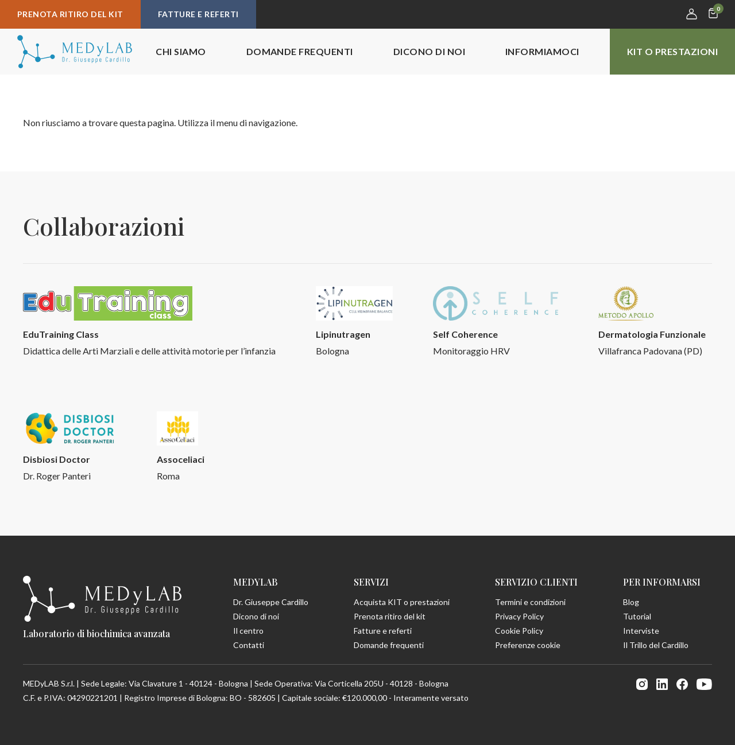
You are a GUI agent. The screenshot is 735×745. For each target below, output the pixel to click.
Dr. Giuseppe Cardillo (270, 602)
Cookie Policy (519, 630)
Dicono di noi (429, 51)
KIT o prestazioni (672, 51)
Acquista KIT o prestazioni (402, 602)
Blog (631, 602)
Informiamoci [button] (542, 51)
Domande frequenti (299, 51)
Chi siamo (181, 51)
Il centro (248, 630)
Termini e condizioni (530, 602)
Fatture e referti (198, 14)
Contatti (248, 645)
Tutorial (637, 616)
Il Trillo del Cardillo (655, 645)
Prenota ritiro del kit (70, 14)
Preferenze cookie (527, 645)
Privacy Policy (519, 616)
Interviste (641, 630)
